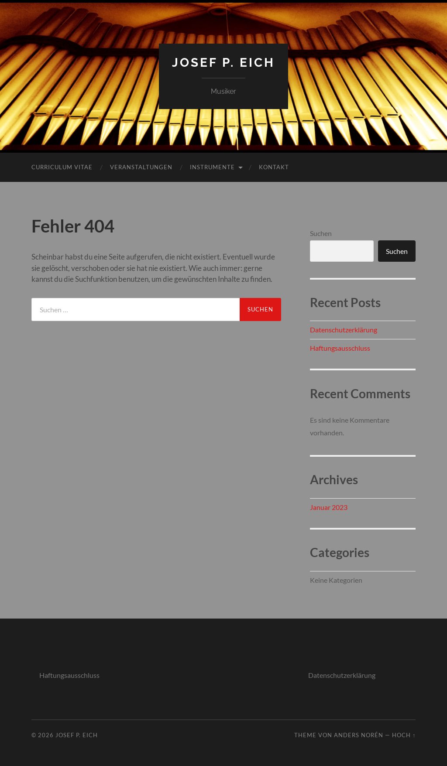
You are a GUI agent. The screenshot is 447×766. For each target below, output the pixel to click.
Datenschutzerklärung (343, 329)
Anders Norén (358, 735)
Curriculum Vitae (62, 167)
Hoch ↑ (404, 735)
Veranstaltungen (141, 167)
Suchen (321, 233)
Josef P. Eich (223, 62)
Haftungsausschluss (340, 348)
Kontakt (274, 167)
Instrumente (212, 167)
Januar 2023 (328, 507)
